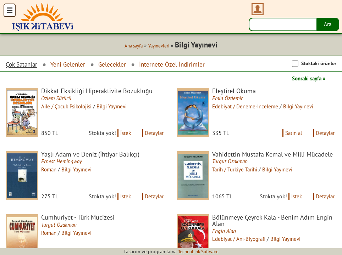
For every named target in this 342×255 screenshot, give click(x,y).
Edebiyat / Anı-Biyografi (242, 243)
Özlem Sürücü (58, 98)
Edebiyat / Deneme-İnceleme (249, 106)
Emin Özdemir (229, 98)
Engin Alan (226, 235)
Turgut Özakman (232, 164)
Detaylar (154, 135)
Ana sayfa (131, 46)
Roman (51, 171)
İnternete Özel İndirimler (177, 65)
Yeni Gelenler (71, 65)
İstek (123, 135)
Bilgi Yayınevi (118, 106)
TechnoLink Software (198, 251)
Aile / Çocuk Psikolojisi (70, 106)
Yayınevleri (159, 46)
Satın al (291, 135)
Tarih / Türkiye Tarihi (238, 171)
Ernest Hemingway (63, 164)
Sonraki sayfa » (306, 78)
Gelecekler (116, 65)
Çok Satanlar (23, 65)
